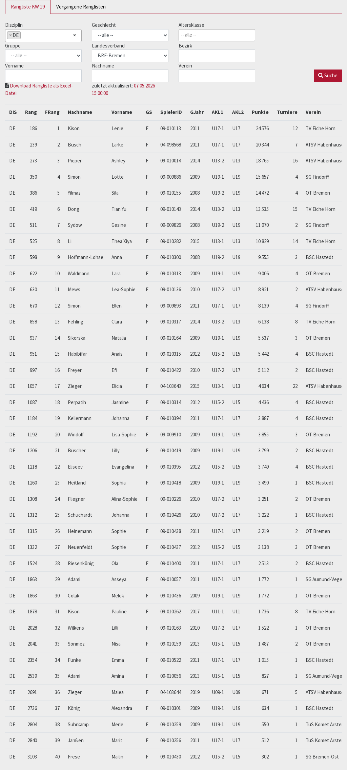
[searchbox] (24, 35)
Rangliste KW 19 (28, 6)
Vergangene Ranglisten (81, 6)
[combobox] (43, 35)
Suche (328, 75)
